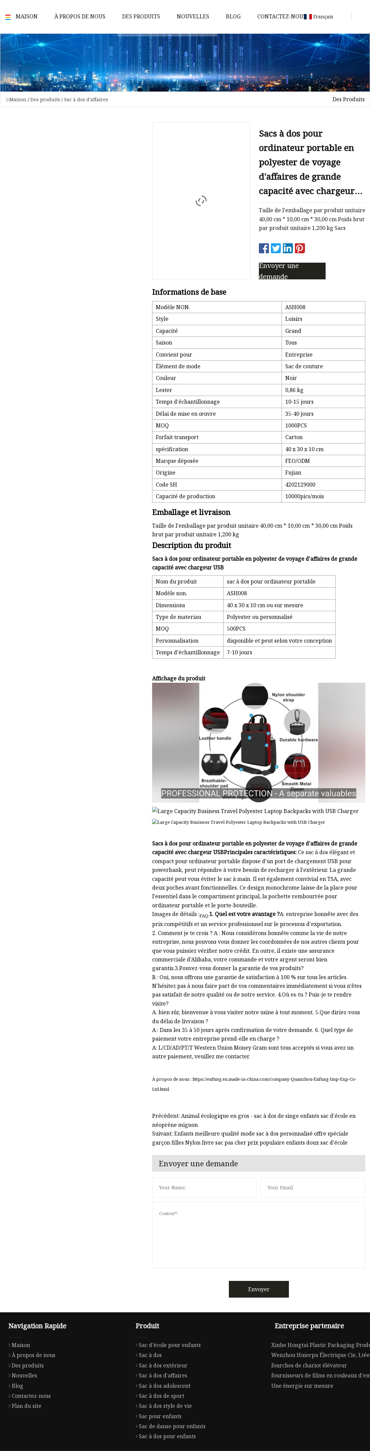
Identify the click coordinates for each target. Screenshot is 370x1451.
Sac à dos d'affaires (86, 99)
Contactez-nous (281, 16)
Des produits (141, 16)
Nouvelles (193, 16)
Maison (27, 16)
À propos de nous (79, 16)
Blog (233, 16)
